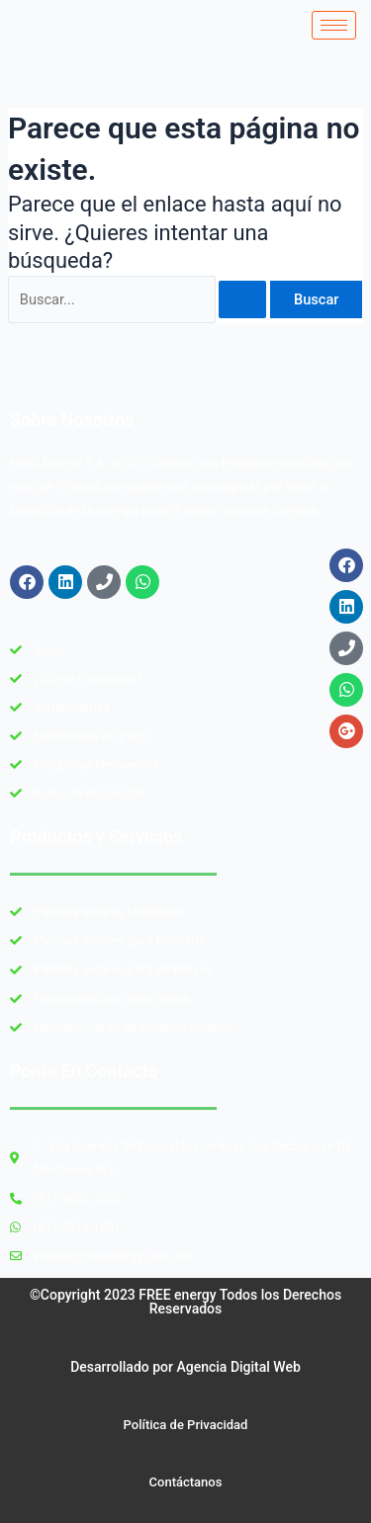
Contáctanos (186, 1482)
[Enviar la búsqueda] (242, 300)
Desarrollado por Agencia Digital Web (185, 1367)
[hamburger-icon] (334, 25)
